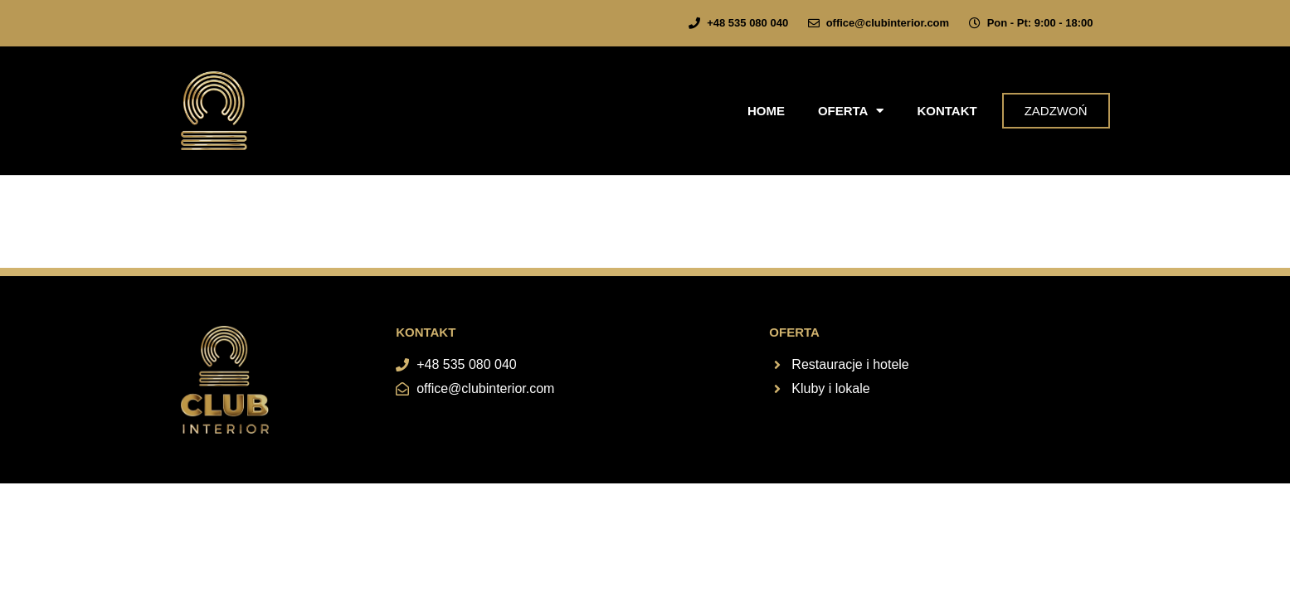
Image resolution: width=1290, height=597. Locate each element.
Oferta (851, 110)
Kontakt (946, 111)
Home (766, 111)
